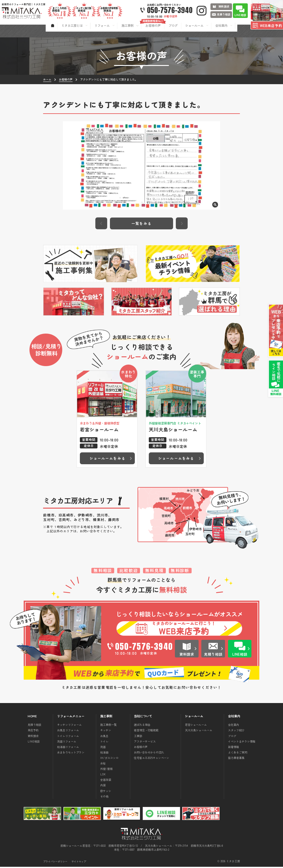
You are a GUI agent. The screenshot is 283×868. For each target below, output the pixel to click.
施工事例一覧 (108, 726)
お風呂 (104, 737)
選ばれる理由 (142, 726)
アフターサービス (145, 742)
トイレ (104, 742)
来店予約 (33, 731)
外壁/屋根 (106, 770)
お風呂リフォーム (68, 731)
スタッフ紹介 (236, 731)
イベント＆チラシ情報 (241, 742)
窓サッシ (105, 792)
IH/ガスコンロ (109, 759)
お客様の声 (141, 748)
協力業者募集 (236, 759)
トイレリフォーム (68, 737)
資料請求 (33, 737)
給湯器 (104, 753)
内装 (103, 786)
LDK (103, 776)
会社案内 (233, 726)
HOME (32, 717)
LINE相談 (34, 742)
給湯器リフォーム (68, 748)
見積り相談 (34, 726)
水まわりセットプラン (70, 753)
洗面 (103, 748)
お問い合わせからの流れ (149, 753)
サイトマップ (78, 862)
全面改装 (105, 781)
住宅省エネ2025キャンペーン (151, 759)
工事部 (138, 737)
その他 (104, 797)
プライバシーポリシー (55, 862)
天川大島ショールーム (198, 731)
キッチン (105, 731)
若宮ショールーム (196, 726)
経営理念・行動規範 (146, 731)
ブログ (232, 737)
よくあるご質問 (237, 753)
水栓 (103, 765)
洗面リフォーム (66, 742)
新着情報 (233, 748)
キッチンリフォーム (69, 726)
